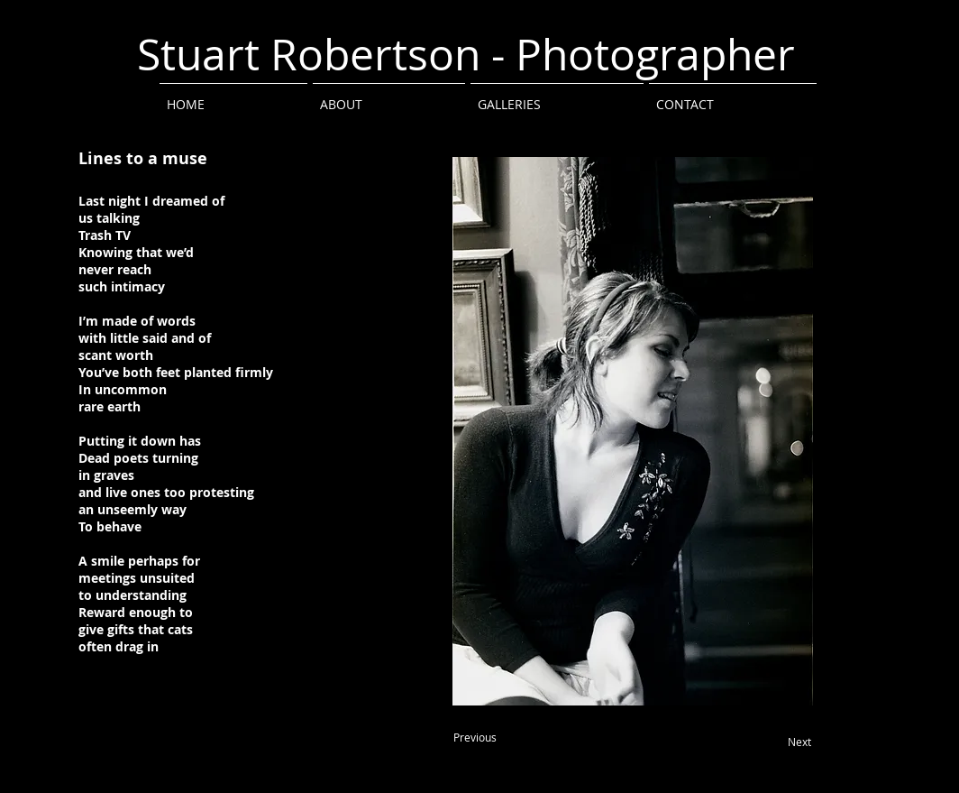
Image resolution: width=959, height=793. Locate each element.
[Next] (799, 742)
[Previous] (475, 738)
